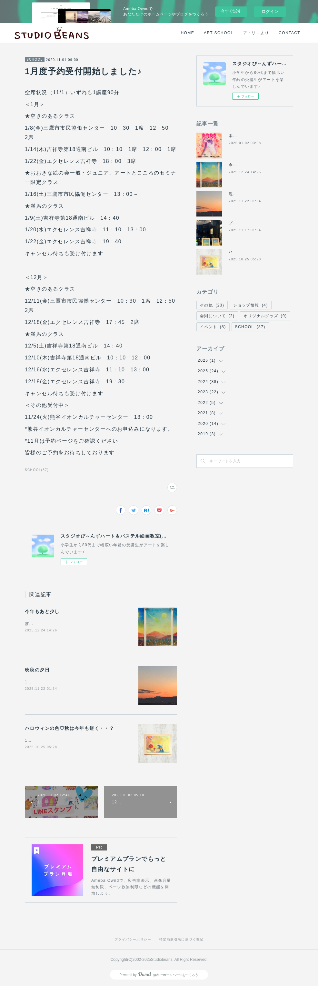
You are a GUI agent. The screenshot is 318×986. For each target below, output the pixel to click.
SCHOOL (34, 59)
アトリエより (256, 33)
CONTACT (289, 33)
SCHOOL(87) (37, 470)
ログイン (270, 11)
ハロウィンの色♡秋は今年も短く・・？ (69, 728)
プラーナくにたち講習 (250, 223)
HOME (187, 33)
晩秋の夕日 (37, 669)
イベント (213, 327)
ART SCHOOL (219, 33)
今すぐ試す (231, 11)
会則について (217, 316)
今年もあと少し (42, 611)
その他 (212, 305)
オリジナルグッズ (265, 316)
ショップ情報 (250, 305)
